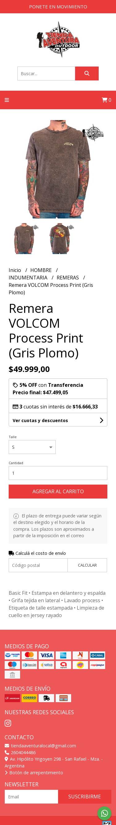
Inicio (15, 270)
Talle (13, 436)
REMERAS (68, 277)
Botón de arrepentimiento (34, 772)
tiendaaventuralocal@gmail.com (40, 746)
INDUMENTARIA (29, 277)
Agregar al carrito (58, 491)
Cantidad (16, 462)
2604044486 (20, 752)
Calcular (87, 565)
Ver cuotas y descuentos (40, 420)
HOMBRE (41, 270)
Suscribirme (84, 796)
